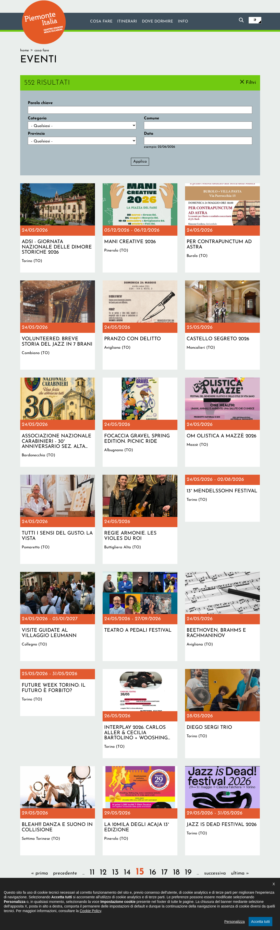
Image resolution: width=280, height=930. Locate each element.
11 (92, 873)
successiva (215, 873)
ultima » (240, 873)
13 (115, 873)
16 (152, 873)
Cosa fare (101, 22)
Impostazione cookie (189, 903)
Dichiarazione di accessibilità (118, 903)
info (183, 22)
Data (148, 134)
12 (103, 873)
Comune (151, 118)
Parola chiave (40, 103)
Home (24, 50)
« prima (39, 873)
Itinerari (127, 22)
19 (188, 873)
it (255, 20)
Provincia (36, 134)
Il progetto (82, 903)
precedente (65, 873)
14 (127, 873)
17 (164, 873)
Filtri (251, 82)
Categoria (37, 118)
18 (176, 873)
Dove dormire (157, 22)
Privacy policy (157, 903)
